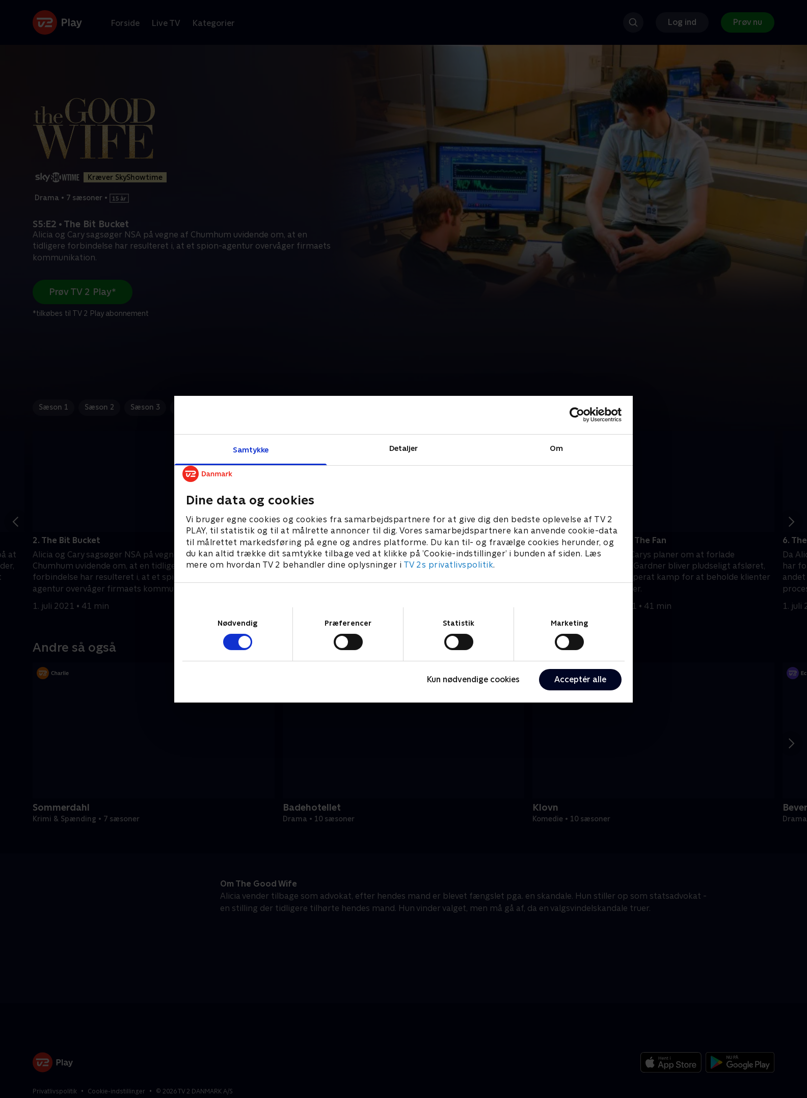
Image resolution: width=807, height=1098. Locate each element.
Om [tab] (556, 447)
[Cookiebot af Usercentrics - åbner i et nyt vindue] (577, 414)
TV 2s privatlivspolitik (449, 565)
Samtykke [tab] (251, 449)
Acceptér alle (580, 679)
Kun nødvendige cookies (473, 679)
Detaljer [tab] (403, 447)
